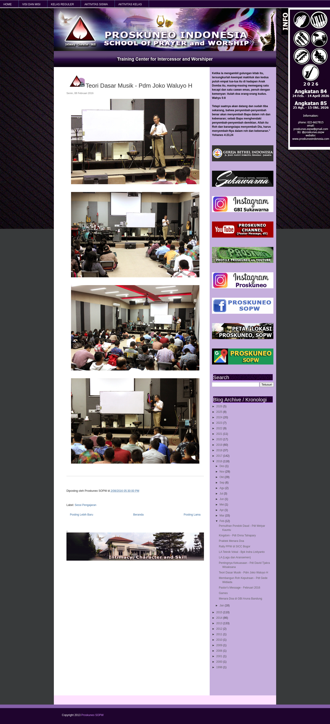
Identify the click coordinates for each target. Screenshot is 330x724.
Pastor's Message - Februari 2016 (239, 587)
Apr (222, 510)
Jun (222, 499)
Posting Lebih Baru (81, 514)
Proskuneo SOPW (92, 715)
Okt (222, 477)
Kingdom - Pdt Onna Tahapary (237, 535)
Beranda (138, 514)
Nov (222, 471)
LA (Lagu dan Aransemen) (235, 557)
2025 (219, 411)
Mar (222, 515)
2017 (219, 455)
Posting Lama (192, 514)
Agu (222, 488)
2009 (219, 645)
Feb (222, 521)
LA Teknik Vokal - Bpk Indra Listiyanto (242, 552)
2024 (219, 417)
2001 (219, 656)
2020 (219, 439)
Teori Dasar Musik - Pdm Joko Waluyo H (243, 572)
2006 (219, 650)
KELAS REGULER (62, 4)
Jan (222, 605)
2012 (219, 628)
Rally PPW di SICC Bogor (234, 546)
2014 (219, 617)
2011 (219, 634)
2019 (219, 444)
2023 (219, 422)
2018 (219, 450)
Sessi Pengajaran (85, 505)
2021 (219, 433)
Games (223, 593)
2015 (219, 612)
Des (222, 466)
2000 (219, 661)
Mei (222, 504)
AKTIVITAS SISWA (96, 4)
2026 (219, 406)
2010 (219, 639)
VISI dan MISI (31, 4)
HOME (7, 4)
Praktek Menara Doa (231, 541)
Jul (222, 493)
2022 (219, 428)
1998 (219, 667)
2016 (219, 461)
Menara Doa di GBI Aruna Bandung (240, 598)
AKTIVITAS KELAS (130, 4)
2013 (219, 623)
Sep (222, 482)
